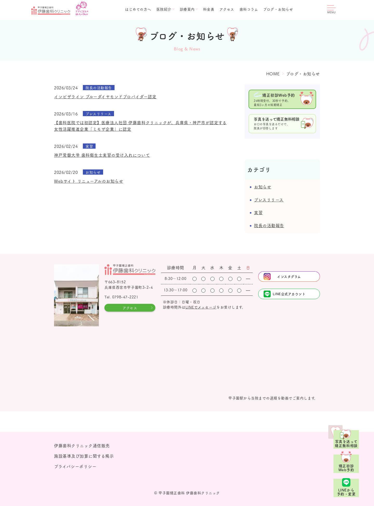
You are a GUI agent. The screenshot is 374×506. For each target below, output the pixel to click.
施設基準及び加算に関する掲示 (84, 456)
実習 (258, 212)
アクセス (226, 9)
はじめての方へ (138, 9)
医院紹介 (163, 9)
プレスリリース (269, 199)
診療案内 (187, 9)
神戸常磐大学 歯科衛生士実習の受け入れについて (102, 155)
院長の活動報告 (269, 225)
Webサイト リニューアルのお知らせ (88, 181)
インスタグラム (289, 276)
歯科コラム (248, 9)
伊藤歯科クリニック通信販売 (82, 445)
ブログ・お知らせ (278, 9)
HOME (273, 73)
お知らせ (262, 186)
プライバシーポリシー (75, 466)
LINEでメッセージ (200, 307)
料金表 (209, 9)
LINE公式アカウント (289, 293)
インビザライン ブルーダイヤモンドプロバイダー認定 (105, 96)
